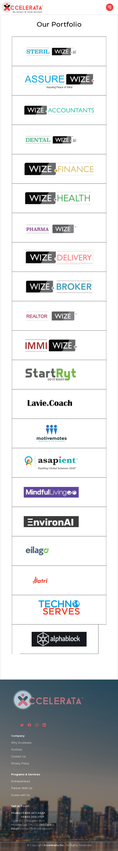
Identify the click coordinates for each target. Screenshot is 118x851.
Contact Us (18, 756)
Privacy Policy (20, 763)
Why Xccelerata (21, 742)
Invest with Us (20, 795)
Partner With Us (21, 788)
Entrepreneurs (20, 781)
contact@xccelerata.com (36, 828)
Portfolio (16, 749)
